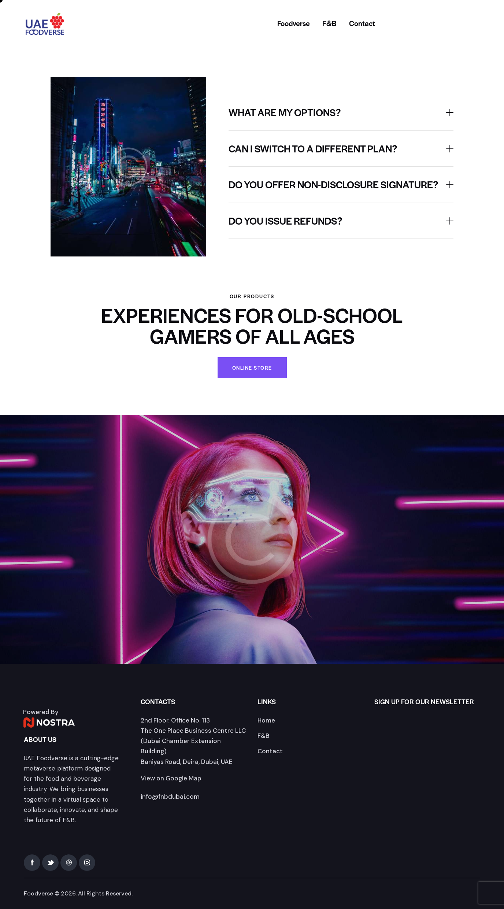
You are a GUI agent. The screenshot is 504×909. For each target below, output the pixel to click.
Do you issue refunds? (285, 221)
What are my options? (285, 112)
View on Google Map (171, 778)
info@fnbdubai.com (170, 796)
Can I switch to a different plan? (313, 149)
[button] (341, 113)
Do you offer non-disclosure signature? (333, 184)
